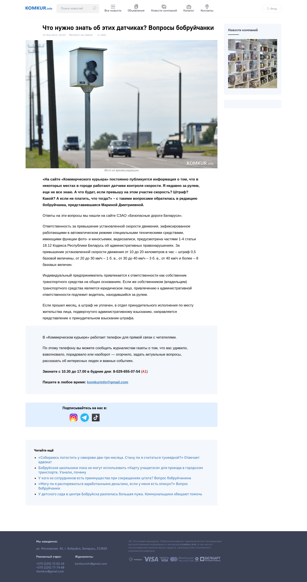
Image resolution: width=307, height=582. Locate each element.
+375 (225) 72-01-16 (50, 564)
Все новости (112, 8)
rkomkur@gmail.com (50, 571)
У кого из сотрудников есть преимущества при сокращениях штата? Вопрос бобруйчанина (114, 478)
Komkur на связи (81, 35)
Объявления (136, 8)
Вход (272, 8)
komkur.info (189, 544)
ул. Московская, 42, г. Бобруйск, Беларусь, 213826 (71, 549)
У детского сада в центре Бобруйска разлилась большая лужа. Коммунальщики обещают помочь (120, 494)
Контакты (207, 8)
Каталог (188, 8)
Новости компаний (164, 8)
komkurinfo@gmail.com (107, 382)
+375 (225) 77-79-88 (50, 568)
